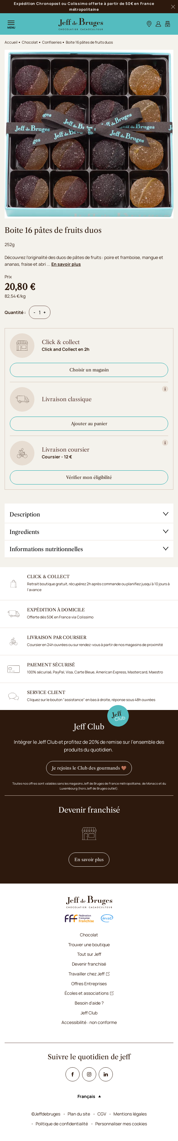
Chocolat (89, 935)
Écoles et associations (89, 993)
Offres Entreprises (89, 983)
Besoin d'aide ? (89, 1003)
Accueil (11, 42)
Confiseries (51, 42)
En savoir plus (66, 264)
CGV (101, 1114)
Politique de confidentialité (62, 1124)
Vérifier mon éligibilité (89, 477)
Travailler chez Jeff (89, 974)
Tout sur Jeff (89, 954)
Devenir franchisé (89, 964)
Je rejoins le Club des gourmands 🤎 (89, 768)
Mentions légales (130, 1114)
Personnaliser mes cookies (121, 1124)
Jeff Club (89, 1013)
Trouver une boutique (89, 944)
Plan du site (79, 1114)
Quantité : (15, 312)
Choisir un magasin (89, 370)
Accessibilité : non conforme (89, 1022)
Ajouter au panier (89, 423)
